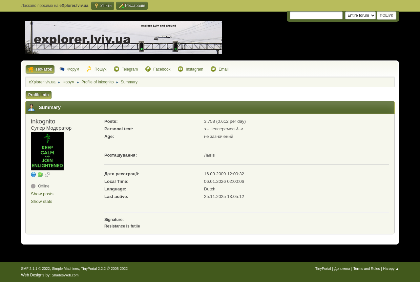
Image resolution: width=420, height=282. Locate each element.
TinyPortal (323, 269)
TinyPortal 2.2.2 (93, 269)
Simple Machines (65, 269)
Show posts (42, 193)
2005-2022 (119, 269)
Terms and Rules (366, 269)
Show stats (41, 201)
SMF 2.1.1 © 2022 (35, 269)
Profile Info (38, 95)
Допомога (342, 269)
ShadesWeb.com (65, 275)
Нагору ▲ (391, 269)
